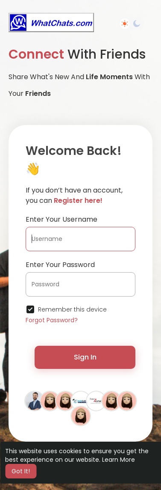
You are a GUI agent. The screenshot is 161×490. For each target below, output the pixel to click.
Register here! (78, 200)
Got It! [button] (21, 471)
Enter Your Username (61, 219)
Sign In (85, 357)
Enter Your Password (60, 265)
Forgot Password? (52, 320)
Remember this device (72, 309)
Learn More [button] (118, 459)
